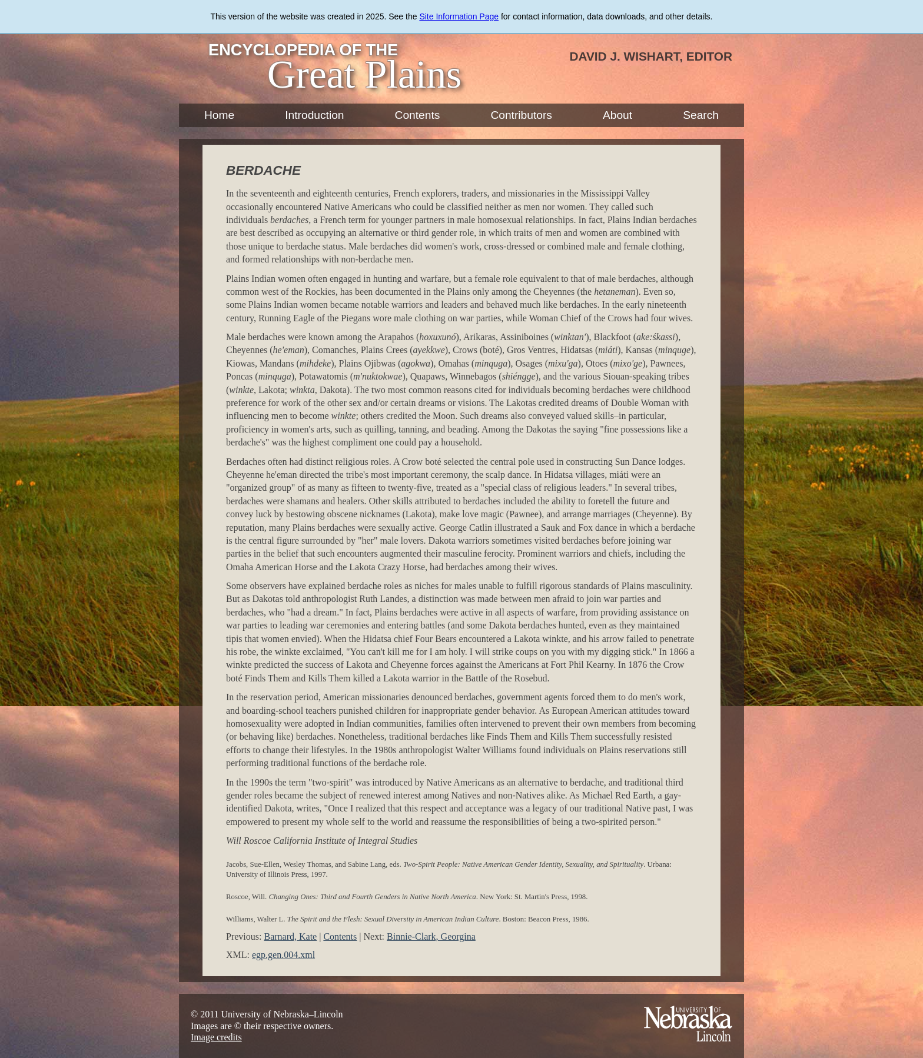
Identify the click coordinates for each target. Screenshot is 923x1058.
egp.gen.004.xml (283, 955)
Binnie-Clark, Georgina (431, 936)
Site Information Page (459, 16)
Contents (417, 115)
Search (701, 115)
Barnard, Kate (290, 936)
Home (219, 115)
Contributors (521, 115)
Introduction (314, 115)
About (617, 115)
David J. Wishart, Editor (650, 56)
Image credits (216, 1037)
